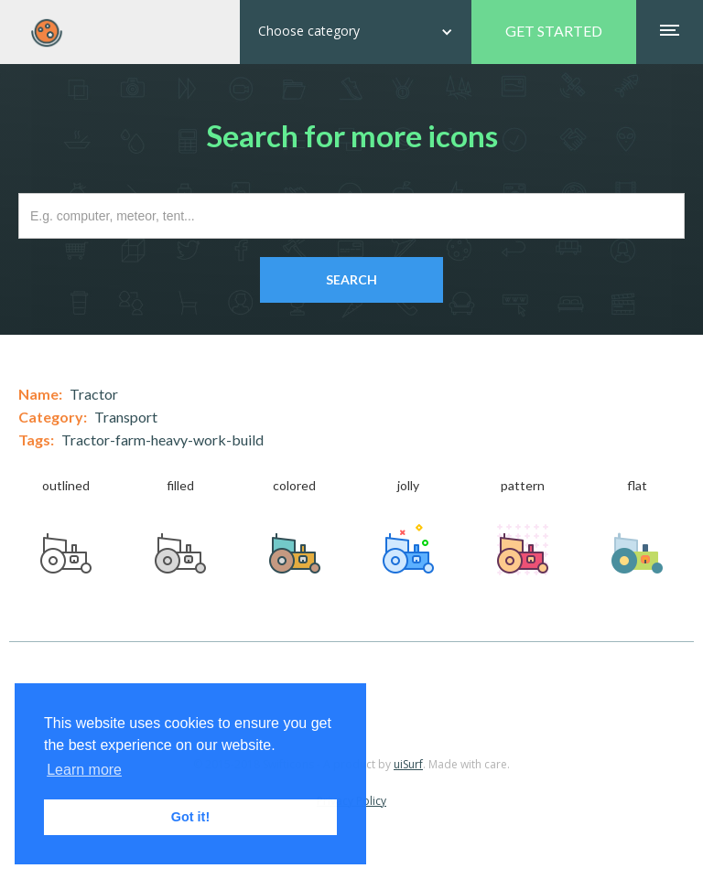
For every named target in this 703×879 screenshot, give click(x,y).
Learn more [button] (84, 769)
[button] (355, 32)
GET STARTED (553, 30)
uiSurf (408, 764)
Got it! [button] (190, 816)
